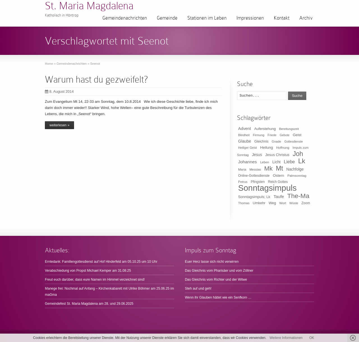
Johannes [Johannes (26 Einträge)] (247, 161)
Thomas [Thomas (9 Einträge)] (243, 203)
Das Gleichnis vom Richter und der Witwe (216, 279)
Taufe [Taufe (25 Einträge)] (278, 196)
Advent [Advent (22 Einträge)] (244, 128)
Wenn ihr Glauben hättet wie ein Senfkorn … (218, 297)
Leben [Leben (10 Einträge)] (264, 162)
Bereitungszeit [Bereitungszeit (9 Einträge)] (289, 129)
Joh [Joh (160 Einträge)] (298, 153)
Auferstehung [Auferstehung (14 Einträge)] (265, 129)
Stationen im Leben (207, 18)
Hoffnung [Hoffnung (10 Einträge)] (282, 147)
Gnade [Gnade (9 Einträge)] (276, 141)
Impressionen (250, 18)
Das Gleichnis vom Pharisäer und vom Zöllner (219, 271)
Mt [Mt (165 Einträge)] (279, 168)
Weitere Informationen (286, 338)
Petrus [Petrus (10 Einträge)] (242, 181)
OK (311, 338)
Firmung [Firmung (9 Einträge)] (258, 135)
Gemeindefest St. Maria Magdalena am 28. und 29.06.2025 (89, 304)
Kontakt (281, 18)
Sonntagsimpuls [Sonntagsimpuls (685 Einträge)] (267, 187)
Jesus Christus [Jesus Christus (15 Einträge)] (277, 155)
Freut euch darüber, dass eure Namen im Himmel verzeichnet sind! (95, 279)
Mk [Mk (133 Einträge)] (268, 168)
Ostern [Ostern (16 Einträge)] (278, 175)
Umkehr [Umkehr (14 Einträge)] (259, 203)
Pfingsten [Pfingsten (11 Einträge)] (258, 182)
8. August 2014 (59, 91)
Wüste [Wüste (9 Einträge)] (293, 203)
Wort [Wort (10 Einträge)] (282, 203)
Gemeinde (167, 18)
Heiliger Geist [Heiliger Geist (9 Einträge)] (247, 147)
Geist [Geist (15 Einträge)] (297, 135)
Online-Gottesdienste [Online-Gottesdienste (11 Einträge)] (254, 176)
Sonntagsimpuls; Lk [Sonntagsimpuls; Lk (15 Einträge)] (254, 197)
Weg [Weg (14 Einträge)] (272, 203)
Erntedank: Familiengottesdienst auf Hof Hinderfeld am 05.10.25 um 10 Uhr (101, 262)
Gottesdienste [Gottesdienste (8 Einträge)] (293, 141)
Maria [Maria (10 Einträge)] (242, 169)
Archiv (306, 18)
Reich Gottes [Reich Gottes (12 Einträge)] (278, 182)
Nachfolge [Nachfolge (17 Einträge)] (295, 169)
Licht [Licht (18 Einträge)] (276, 162)
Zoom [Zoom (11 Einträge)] (306, 203)
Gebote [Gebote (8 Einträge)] (284, 135)
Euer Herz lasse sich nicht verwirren (211, 262)
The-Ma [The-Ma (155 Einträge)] (298, 195)
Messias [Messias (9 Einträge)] (255, 169)
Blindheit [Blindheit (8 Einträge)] (244, 135)
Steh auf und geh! (198, 288)
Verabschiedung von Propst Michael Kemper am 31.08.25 (88, 271)
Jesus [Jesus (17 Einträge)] (257, 155)
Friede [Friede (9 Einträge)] (272, 135)
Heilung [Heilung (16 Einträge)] (266, 147)
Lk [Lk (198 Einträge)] (301, 161)
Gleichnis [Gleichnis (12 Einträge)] (261, 141)
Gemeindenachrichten (124, 18)
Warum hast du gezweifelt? (96, 79)
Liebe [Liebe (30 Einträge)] (289, 161)
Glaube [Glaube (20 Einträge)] (244, 141)
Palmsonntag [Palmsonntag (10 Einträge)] (296, 175)
